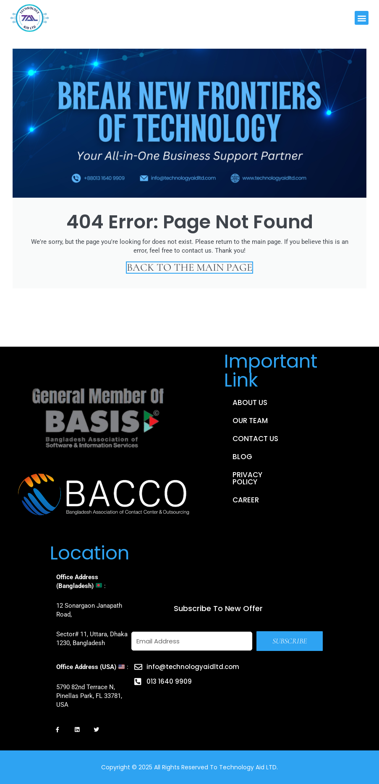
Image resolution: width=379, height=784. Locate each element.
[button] (362, 18)
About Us (250, 402)
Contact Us (255, 439)
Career (246, 500)
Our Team (250, 421)
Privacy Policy (247, 478)
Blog (242, 457)
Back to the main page (189, 267)
